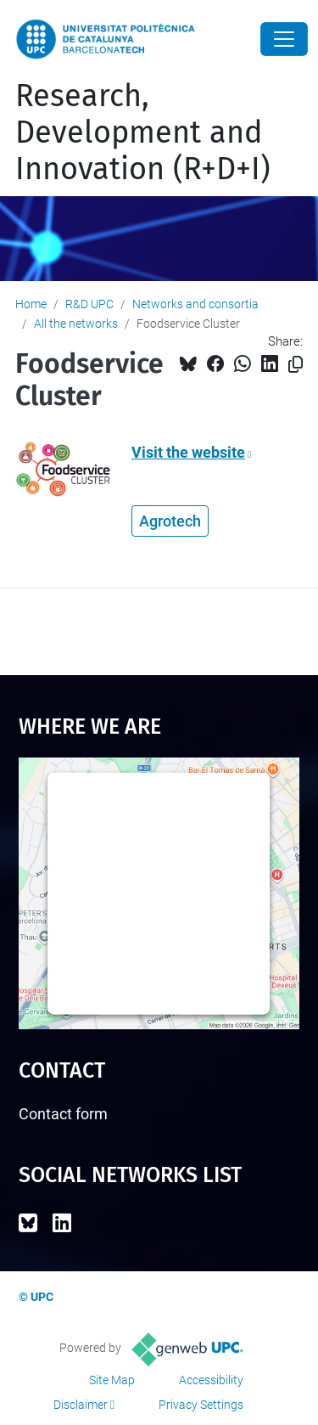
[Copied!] (295, 365)
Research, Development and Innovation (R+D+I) (143, 132)
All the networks (76, 323)
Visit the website (188, 452)
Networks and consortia (195, 304)
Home (31, 304)
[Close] (284, 39)
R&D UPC (89, 304)
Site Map (112, 1380)
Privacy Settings (201, 1404)
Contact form (63, 1114)
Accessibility (211, 1380)
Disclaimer (80, 1404)
